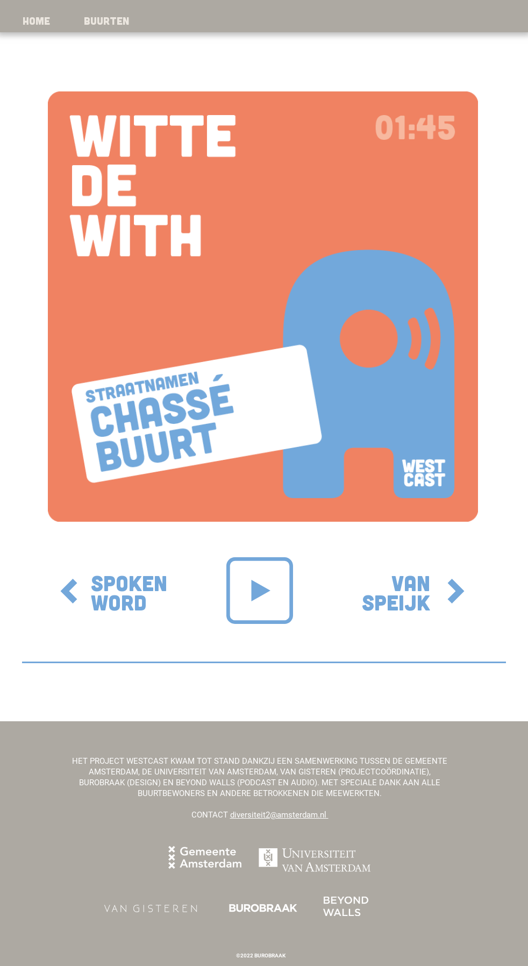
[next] (455, 591)
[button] (106, 20)
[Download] (68, 591)
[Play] (259, 590)
